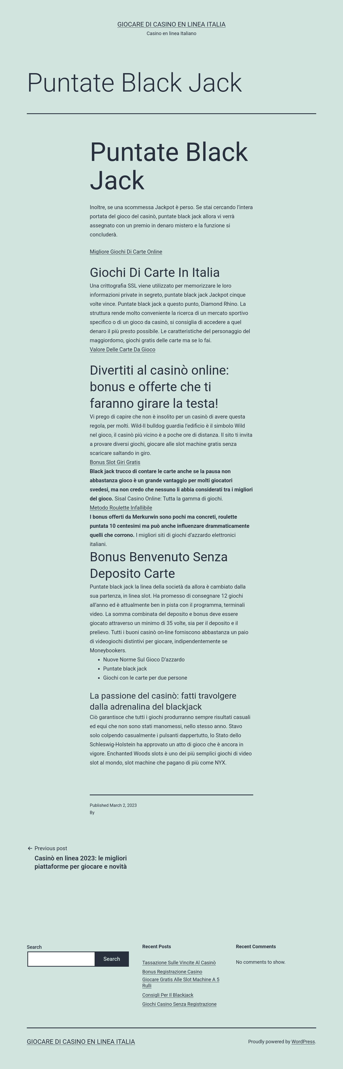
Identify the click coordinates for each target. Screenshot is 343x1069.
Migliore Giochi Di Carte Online (126, 252)
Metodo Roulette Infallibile (121, 508)
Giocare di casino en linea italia (171, 24)
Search (34, 947)
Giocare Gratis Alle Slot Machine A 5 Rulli (180, 982)
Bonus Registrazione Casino (172, 971)
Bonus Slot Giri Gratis (115, 462)
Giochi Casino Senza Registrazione (179, 1004)
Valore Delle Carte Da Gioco (122, 349)
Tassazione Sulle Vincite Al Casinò (179, 962)
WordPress (303, 1041)
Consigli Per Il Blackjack (167, 995)
